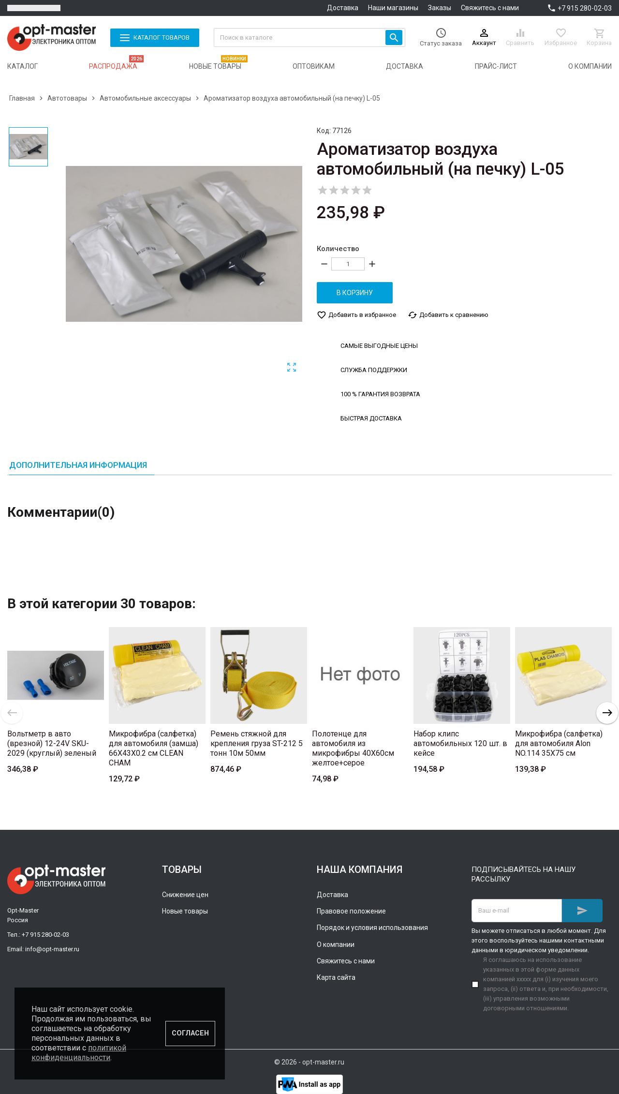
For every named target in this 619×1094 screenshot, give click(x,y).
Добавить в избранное (356, 315)
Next (607, 713)
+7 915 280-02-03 (585, 8)
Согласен (190, 1033)
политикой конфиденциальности (78, 1052)
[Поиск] (310, 37)
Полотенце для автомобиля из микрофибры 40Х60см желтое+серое (353, 748)
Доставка (342, 8)
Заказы (439, 8)
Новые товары (185, 911)
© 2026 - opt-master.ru (309, 1062)
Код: (324, 131)
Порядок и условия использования (372, 927)
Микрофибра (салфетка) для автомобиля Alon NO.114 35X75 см (559, 743)
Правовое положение (351, 911)
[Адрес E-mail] (517, 910)
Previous (12, 713)
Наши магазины (393, 8)
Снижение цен (185, 895)
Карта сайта (336, 977)
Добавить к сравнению (448, 315)
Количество (338, 248)
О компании (335, 944)
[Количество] (348, 263)
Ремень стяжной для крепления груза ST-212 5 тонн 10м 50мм (256, 743)
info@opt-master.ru (52, 949)
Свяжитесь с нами (490, 8)
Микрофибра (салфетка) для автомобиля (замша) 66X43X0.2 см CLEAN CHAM (153, 748)
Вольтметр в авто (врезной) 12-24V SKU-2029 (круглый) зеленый (51, 743)
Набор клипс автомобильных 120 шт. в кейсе (460, 743)
